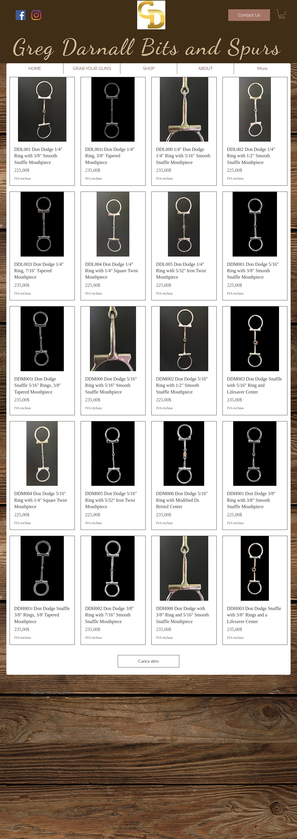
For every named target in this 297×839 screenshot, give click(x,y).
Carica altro (148, 661)
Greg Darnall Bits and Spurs (146, 46)
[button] (281, 14)
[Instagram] (36, 15)
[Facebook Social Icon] (21, 15)
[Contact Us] (249, 15)
